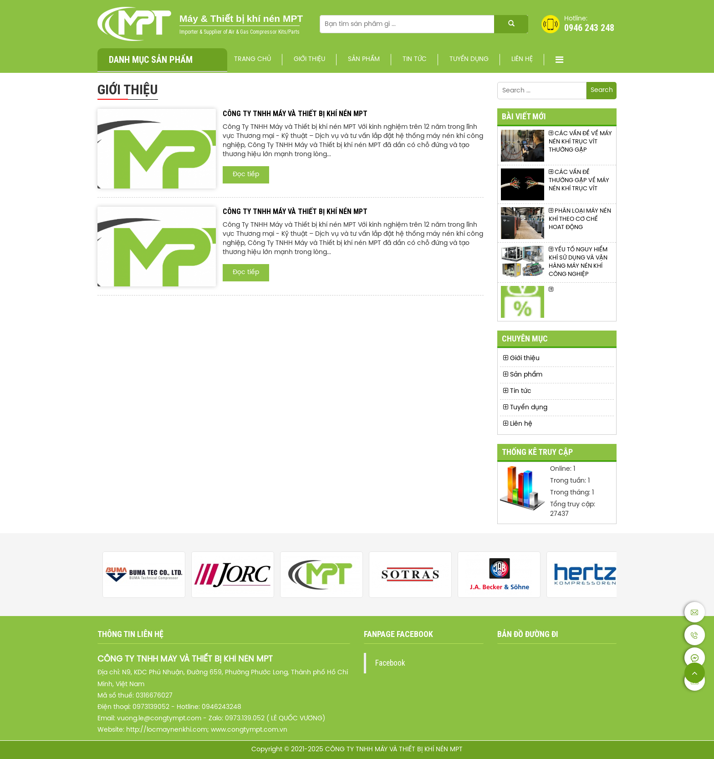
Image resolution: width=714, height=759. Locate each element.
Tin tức (415, 59)
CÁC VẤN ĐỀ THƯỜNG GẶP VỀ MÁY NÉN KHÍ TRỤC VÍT (579, 180)
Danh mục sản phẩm (151, 59)
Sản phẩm (364, 59)
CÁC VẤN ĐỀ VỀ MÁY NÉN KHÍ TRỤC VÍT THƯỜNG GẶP (580, 141)
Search (602, 90)
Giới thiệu (309, 59)
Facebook (390, 662)
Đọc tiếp (246, 174)
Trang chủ (252, 59)
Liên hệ (522, 59)
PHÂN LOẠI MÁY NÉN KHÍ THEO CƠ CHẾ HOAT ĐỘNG (580, 219)
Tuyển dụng (469, 59)
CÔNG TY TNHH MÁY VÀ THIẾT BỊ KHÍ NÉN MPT (295, 113)
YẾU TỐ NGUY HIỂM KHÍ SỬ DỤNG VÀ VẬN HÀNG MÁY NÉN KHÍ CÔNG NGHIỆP (578, 262)
